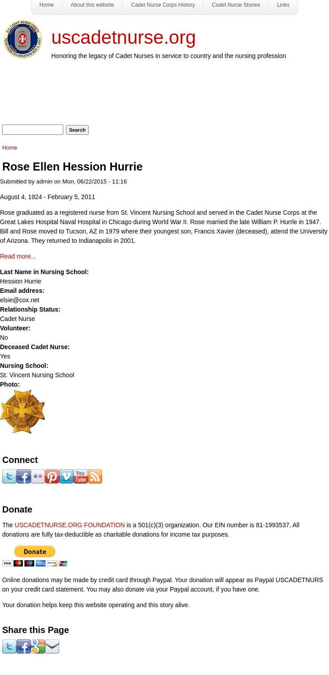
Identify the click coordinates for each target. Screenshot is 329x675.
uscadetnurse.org (123, 37)
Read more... (18, 256)
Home (9, 148)
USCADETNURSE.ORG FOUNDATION (70, 525)
